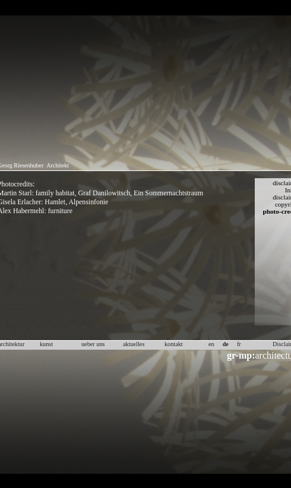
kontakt (174, 344)
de (226, 344)
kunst (46, 344)
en (211, 344)
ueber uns (93, 344)
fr (239, 344)
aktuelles (133, 344)
